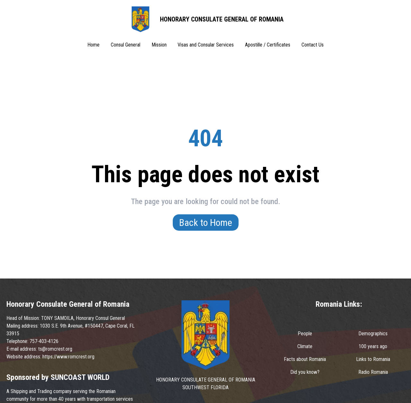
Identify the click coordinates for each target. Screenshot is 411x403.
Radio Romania (373, 372)
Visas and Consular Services (206, 45)
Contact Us (313, 45)
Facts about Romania (305, 359)
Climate (304, 346)
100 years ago (373, 346)
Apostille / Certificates (267, 45)
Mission (159, 45)
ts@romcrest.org (55, 349)
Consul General (125, 45)
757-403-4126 (44, 341)
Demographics (373, 333)
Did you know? (304, 372)
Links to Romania (373, 359)
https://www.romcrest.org (68, 357)
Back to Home (205, 222)
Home (93, 45)
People (305, 333)
